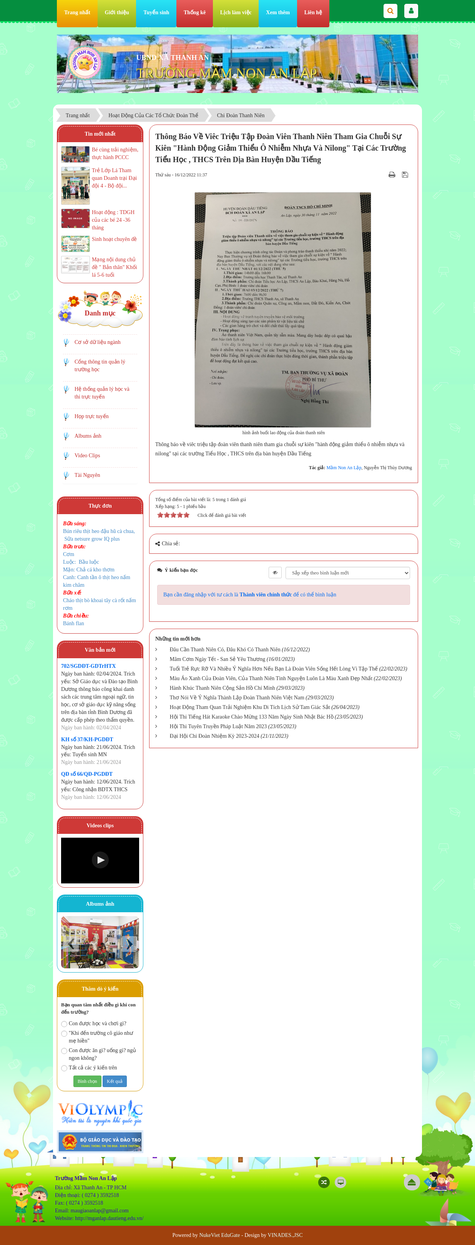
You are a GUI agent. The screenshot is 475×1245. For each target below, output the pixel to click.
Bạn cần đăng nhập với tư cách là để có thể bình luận (249, 595)
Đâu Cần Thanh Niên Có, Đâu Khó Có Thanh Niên (225, 649)
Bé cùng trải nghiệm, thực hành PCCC (115, 153)
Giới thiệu (117, 12)
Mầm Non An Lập (343, 467)
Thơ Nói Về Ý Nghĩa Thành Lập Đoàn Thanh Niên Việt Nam (237, 698)
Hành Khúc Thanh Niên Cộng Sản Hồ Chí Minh (222, 688)
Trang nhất (77, 12)
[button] (100, 860)
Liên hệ (313, 12)
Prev (71, 944)
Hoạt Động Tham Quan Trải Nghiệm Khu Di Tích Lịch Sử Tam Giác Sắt (250, 707)
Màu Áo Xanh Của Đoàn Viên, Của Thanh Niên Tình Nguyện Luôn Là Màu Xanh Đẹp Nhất (271, 678)
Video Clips (87, 455)
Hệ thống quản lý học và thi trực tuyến (102, 393)
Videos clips (100, 825)
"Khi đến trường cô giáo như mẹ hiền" (97, 1037)
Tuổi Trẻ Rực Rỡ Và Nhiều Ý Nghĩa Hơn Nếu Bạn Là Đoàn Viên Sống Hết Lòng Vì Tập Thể (274, 669)
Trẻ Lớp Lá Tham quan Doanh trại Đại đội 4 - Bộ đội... (114, 178)
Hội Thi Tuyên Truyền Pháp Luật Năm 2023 (218, 726)
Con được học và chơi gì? (93, 1024)
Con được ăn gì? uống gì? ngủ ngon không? (98, 1054)
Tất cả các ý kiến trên (89, 1068)
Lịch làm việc (236, 12)
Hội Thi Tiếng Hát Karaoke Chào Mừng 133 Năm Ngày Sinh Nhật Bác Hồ (252, 717)
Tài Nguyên (87, 475)
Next (129, 944)
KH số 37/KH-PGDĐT (87, 739)
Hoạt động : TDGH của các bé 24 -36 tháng (113, 220)
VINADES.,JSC (285, 1235)
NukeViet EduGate (219, 1235)
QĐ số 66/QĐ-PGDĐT (87, 774)
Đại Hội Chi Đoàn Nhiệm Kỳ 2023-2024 (214, 736)
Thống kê (195, 12)
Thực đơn (99, 506)
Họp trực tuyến (92, 416)
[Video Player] (100, 860)
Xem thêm (278, 12)
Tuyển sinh (156, 12)
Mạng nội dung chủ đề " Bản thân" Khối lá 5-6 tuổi (114, 267)
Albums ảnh (88, 436)
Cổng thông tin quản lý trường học (100, 365)
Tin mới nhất (100, 134)
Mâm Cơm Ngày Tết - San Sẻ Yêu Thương (218, 659)
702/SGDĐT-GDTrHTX (88, 666)
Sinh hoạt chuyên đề (114, 239)
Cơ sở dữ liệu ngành (98, 342)
